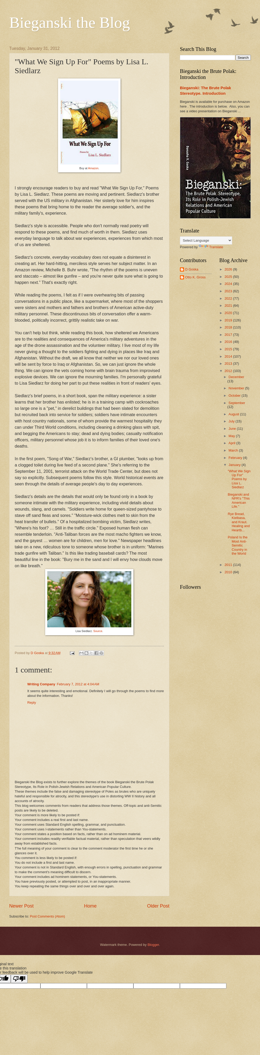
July (231, 421)
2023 (229, 291)
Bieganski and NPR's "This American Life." (239, 500)
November (236, 388)
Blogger (153, 945)
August (234, 414)
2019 (229, 320)
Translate (211, 247)
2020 (229, 313)
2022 (229, 298)
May (232, 436)
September (236, 403)
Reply (31, 702)
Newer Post (21, 906)
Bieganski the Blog (69, 22)
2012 (229, 371)
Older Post (158, 906)
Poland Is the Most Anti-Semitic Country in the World (237, 545)
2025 (229, 277)
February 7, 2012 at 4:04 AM (78, 684)
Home (90, 906)
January (234, 465)
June (232, 429)
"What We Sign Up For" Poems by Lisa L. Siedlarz (239, 479)
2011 (229, 565)
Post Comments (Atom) (47, 916)
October (234, 395)
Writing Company (41, 684)
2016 (229, 342)
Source (97, 631)
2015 (229, 349)
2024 (229, 284)
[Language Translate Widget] (206, 240)
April (232, 443)
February (235, 458)
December (236, 377)
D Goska (191, 269)
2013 (229, 363)
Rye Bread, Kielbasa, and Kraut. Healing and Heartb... (239, 522)
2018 (229, 327)
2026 (229, 269)
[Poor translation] (19, 978)
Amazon (93, 168)
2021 (229, 306)
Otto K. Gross (195, 277)
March (233, 450)
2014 (229, 356)
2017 (229, 335)
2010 (229, 572)
